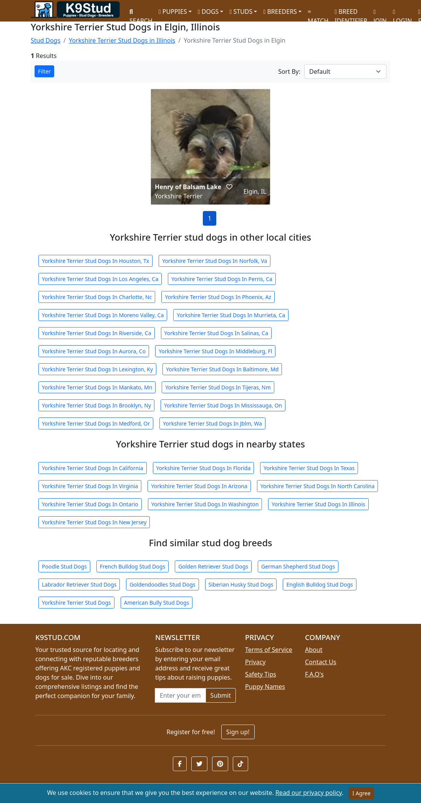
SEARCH (140, 13)
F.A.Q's (314, 674)
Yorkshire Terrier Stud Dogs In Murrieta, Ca (231, 315)
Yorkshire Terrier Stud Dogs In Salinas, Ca (216, 333)
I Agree (361, 793)
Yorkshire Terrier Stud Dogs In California (92, 468)
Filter (44, 71)
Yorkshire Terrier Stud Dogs (76, 602)
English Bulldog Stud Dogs (319, 584)
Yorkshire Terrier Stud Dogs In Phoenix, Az (218, 297)
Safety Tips (260, 674)
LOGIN (402, 13)
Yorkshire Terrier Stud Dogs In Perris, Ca (221, 279)
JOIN (379, 13)
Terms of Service (268, 649)
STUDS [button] (240, 11)
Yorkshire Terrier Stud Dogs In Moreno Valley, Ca (103, 315)
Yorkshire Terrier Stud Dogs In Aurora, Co (94, 351)
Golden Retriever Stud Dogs (213, 566)
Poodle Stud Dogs (64, 566)
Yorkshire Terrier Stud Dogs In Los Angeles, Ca (100, 279)
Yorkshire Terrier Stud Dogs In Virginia (90, 486)
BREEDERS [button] (280, 11)
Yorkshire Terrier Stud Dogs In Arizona (199, 486)
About (313, 649)
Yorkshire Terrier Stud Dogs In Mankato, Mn (97, 387)
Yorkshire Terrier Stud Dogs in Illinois (122, 40)
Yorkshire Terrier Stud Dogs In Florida (203, 468)
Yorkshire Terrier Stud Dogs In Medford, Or (96, 423)
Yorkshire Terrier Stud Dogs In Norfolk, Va (214, 260)
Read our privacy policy (308, 792)
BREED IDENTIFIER (351, 12)
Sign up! (238, 732)
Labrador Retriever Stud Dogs (79, 584)
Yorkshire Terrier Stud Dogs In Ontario (90, 504)
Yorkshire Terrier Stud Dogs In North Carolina (317, 486)
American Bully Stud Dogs (156, 602)
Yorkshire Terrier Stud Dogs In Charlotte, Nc (97, 297)
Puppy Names (265, 686)
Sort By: (289, 71)
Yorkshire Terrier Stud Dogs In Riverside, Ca (96, 333)
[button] (229, 187)
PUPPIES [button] (173, 11)
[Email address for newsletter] (180, 695)
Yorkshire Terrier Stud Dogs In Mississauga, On (223, 405)
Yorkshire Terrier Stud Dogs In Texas (309, 468)
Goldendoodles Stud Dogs (162, 584)
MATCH (318, 13)
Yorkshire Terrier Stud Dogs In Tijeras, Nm (218, 387)
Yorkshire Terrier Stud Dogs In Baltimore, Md (222, 369)
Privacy (255, 662)
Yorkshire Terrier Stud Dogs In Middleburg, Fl (215, 351)
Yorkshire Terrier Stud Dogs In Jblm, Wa (212, 423)
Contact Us (320, 662)
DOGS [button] (208, 11)
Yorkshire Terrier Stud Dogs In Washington (205, 504)
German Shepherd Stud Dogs (298, 566)
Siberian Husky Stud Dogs (241, 584)
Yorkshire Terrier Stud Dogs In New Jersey (94, 522)
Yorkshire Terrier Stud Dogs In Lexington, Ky (97, 369)
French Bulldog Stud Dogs (132, 566)
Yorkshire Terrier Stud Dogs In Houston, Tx (95, 260)
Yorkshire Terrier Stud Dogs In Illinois (318, 504)
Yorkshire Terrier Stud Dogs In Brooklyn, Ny (96, 405)
